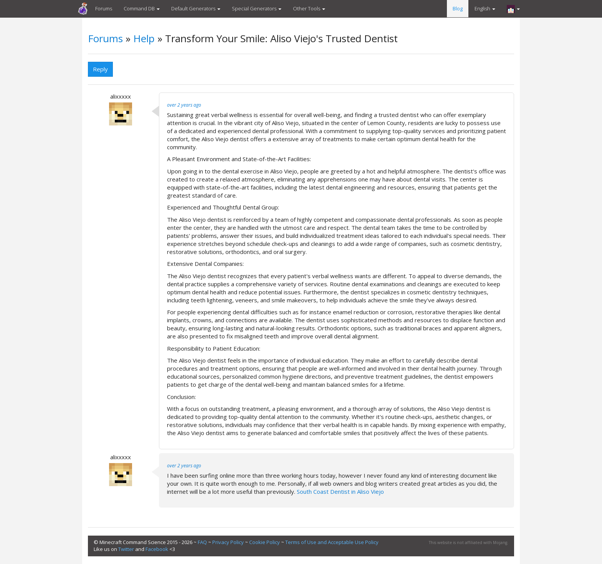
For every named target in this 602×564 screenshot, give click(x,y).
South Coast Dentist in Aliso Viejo (340, 491)
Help (144, 38)
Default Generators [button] (195, 8)
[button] (513, 9)
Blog (458, 8)
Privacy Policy (228, 542)
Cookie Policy (264, 542)
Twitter (126, 549)
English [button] (485, 8)
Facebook (157, 549)
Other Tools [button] (309, 8)
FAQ (202, 542)
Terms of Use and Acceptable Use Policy (332, 542)
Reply (100, 69)
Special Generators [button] (256, 8)
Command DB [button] (142, 8)
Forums (103, 8)
